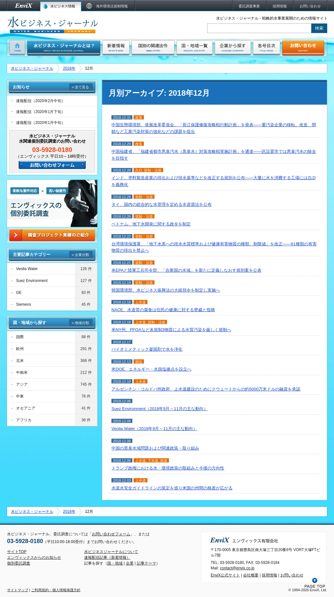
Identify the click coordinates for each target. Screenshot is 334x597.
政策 (138, 117)
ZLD (138, 170)
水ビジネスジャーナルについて (111, 551)
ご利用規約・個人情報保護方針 (56, 590)
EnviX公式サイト (225, 575)
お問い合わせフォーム (111, 534)
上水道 (140, 302)
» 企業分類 (80, 255)
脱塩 (138, 362)
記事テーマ (146, 563)
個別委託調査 (18, 563)
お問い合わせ (291, 575)
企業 (130, 563)
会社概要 (251, 575)
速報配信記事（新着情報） (107, 557)
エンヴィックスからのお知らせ (34, 557)
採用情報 (269, 575)
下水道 (153, 460)
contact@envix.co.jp (237, 568)
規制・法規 (153, 170)
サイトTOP (16, 551)
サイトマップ (17, 590)
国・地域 (115, 563)
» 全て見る (80, 87)
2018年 (69, 68)
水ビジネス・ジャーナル (32, 68)
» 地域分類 (80, 323)
